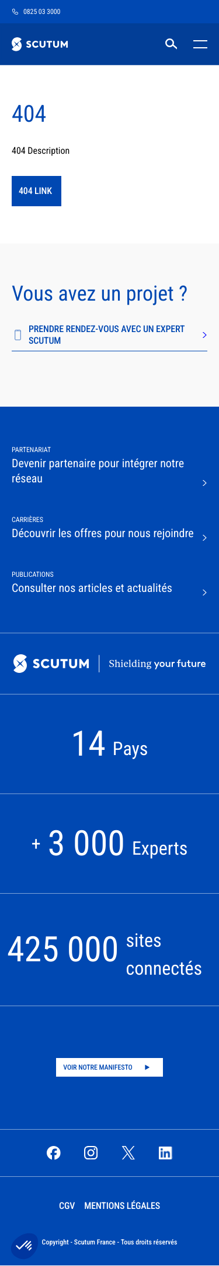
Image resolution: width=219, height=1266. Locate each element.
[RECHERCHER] (171, 44)
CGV (67, 1205)
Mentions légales (122, 1205)
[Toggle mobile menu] (198, 44)
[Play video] (109, 1067)
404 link (35, 190)
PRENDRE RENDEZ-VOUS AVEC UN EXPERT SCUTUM (109, 334)
